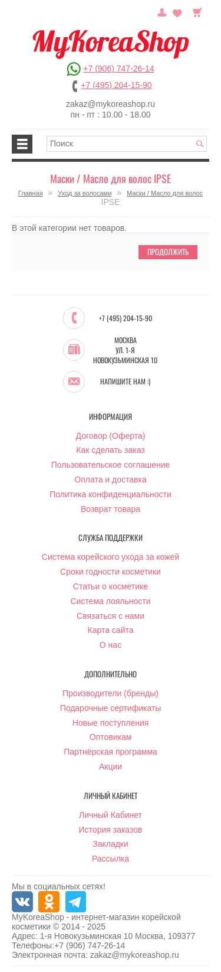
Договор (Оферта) (111, 436)
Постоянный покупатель (162, 11)
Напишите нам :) (125, 381)
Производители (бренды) (110, 693)
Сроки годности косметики (110, 571)
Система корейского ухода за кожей (110, 557)
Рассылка (110, 858)
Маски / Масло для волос (165, 193)
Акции (110, 766)
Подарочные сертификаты (110, 708)
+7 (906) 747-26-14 (118, 68)
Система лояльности (110, 601)
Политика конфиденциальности (110, 494)
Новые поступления (110, 723)
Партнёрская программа (110, 751)
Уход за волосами (84, 193)
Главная (30, 193)
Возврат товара (110, 509)
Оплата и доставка (110, 479)
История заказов (111, 829)
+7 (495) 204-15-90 (116, 85)
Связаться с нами (110, 616)
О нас (110, 645)
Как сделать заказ (110, 450)
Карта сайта (111, 630)
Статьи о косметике (110, 586)
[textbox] (127, 144)
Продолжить (168, 251)
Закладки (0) (177, 11)
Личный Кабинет (110, 815)
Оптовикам (111, 737)
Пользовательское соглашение (110, 464)
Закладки (110, 844)
